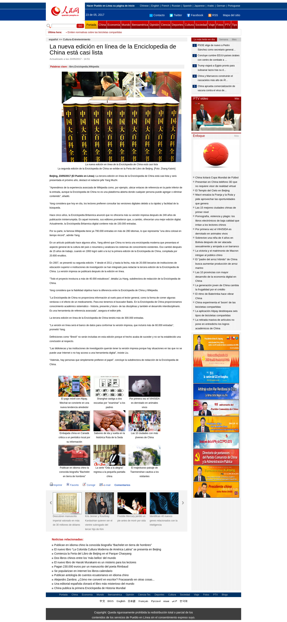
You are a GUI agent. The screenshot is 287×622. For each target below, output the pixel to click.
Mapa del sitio (231, 15)
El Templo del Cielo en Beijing (212, 190)
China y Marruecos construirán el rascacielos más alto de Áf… (215, 78)
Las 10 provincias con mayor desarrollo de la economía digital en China (215, 276)
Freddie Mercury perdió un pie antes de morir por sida (131, 518)
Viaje (211, 24)
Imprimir (56, 485)
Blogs (225, 594)
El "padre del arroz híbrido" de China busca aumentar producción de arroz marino (216, 263)
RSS (213, 15)
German (221, 5)
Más (237, 98)
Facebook (195, 15)
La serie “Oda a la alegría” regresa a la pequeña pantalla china (109, 472)
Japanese (199, 5)
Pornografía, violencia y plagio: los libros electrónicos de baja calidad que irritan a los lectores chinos (217, 220)
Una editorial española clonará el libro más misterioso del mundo (94, 583)
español (53, 39)
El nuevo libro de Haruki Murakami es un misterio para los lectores (95, 562)
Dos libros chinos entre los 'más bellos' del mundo (85, 558)
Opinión (154, 24)
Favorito (72, 485)
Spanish (187, 5)
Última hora (54, 32)
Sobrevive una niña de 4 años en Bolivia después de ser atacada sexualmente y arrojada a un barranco (217, 242)
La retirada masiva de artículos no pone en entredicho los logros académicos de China (214, 324)
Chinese (144, 5)
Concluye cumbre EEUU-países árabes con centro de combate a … (218, 57)
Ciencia (165, 24)
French (165, 5)
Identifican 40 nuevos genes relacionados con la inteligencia (163, 520)
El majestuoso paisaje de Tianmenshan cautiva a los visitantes (144, 472)
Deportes (177, 24)
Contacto (157, 15)
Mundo (126, 24)
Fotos (219, 24)
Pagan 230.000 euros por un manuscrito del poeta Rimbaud (91, 566)
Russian (176, 5)
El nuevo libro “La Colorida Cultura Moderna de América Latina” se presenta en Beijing (107, 549)
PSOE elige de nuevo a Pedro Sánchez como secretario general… (217, 47)
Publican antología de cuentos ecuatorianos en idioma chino (91, 575)
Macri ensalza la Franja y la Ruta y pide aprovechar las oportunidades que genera (215, 199)
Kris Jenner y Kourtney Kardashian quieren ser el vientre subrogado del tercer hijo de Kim (98, 523)
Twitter (176, 15)
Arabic (210, 5)
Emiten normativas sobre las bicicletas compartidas (95, 32)
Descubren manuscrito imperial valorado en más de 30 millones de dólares (66, 520)
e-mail (105, 485)
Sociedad (201, 24)
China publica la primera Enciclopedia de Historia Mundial (90, 588)
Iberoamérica (140, 24)
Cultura (189, 24)
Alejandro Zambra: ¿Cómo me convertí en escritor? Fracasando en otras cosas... (104, 579)
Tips (234, 24)
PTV (227, 24)
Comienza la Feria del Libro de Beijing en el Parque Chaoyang (93, 553)
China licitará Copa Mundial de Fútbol (217, 177)
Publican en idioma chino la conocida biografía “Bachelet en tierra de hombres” (74, 472)
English (155, 5)
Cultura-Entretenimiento (76, 39)
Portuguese (234, 5)
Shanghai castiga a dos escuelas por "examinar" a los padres (109, 403)
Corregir (89, 485)
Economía (114, 24)
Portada (91, 24)
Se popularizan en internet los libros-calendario (83, 571)
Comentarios (122, 485)
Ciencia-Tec (144, 594)
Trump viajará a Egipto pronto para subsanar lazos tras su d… (216, 67)
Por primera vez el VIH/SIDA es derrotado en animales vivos (144, 403)
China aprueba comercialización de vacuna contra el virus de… (216, 88)
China (102, 24)
